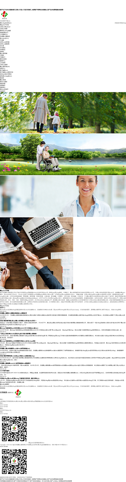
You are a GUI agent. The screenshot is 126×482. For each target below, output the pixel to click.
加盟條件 (2, 85)
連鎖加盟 (2, 83)
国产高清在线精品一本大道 (38, 481)
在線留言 (2, 91)
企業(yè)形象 (3, 28)
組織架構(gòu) (4, 32)
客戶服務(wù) (4, 70)
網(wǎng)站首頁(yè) (5, 23)
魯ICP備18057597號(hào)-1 (59, 444)
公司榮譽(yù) (4, 34)
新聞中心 (2, 61)
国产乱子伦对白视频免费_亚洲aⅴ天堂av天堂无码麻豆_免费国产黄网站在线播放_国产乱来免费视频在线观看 (31, 10)
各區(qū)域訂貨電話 (6, 74)
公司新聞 (2, 63)
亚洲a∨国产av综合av (52, 481)
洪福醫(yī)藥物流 (5, 36)
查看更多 (2, 388)
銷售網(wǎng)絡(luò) (6, 76)
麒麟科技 (10, 392)
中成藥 (2, 40)
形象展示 (2, 87)
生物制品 (2, 49)
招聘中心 (2, 68)
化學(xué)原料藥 (4, 42)
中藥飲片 (2, 57)
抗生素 (2, 46)
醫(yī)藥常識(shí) (5, 66)
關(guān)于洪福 (4, 25)
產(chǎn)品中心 (4, 38)
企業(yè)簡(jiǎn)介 (5, 27)
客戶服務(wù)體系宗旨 (6, 72)
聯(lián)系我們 (4, 89)
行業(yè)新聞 (3, 64)
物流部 (2, 78)
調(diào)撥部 (3, 81)
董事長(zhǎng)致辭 (5, 30)
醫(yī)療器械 (3, 53)
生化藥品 (2, 47)
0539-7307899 (4, 446)
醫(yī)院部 (3, 80)
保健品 (2, 51)
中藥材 (2, 55)
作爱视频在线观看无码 (6, 481)
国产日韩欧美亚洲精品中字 (22, 481)
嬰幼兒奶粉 (3, 59)
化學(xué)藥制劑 (4, 44)
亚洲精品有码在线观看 (65, 481)
